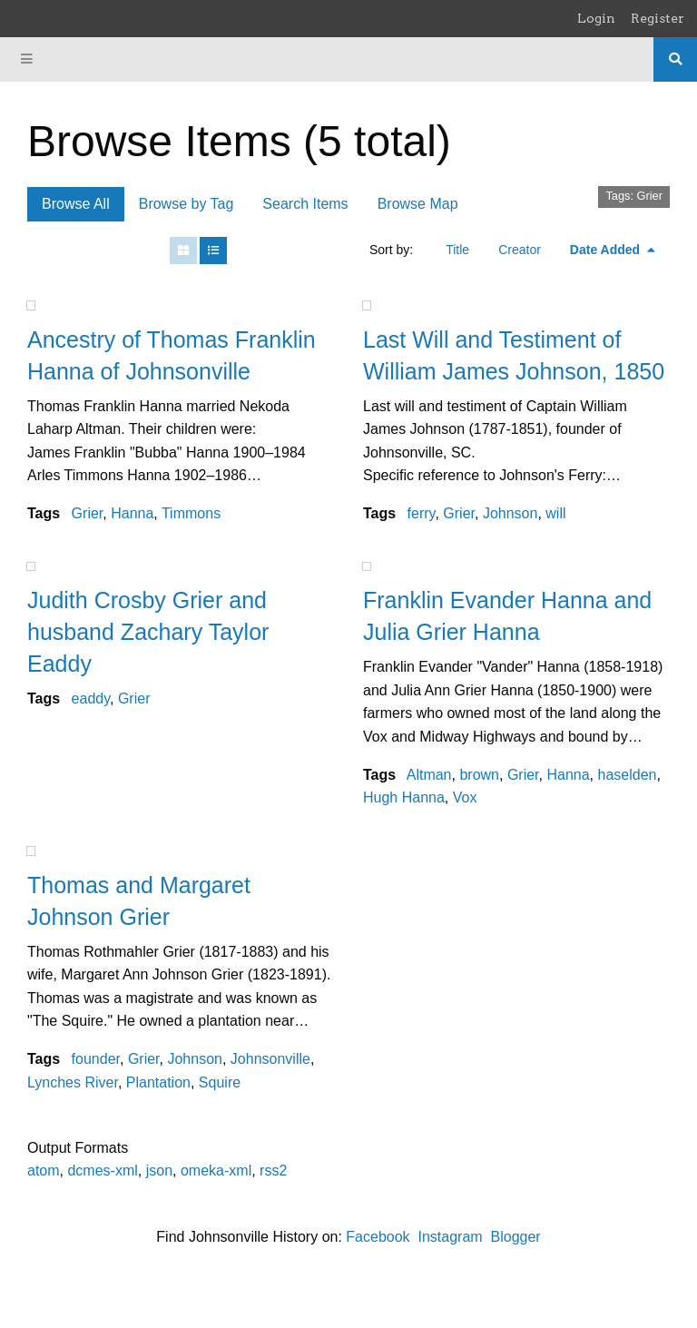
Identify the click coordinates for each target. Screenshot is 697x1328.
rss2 (273, 1170)
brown (479, 774)
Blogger (516, 1236)
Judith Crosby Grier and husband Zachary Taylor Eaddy (148, 631)
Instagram (449, 1236)
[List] (213, 250)
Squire (220, 1082)
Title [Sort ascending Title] (457, 249)
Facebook (377, 1236)
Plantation (158, 1082)
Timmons (191, 513)
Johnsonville (270, 1059)
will (555, 513)
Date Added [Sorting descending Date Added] (606, 249)
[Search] (675, 59)
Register (657, 18)
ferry (421, 513)
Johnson (510, 513)
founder (96, 1059)
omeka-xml (216, 1170)
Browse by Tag (186, 203)
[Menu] (27, 59)
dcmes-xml (102, 1170)
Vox (465, 797)
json (159, 1170)
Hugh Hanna (404, 797)
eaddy (91, 698)
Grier (87, 513)
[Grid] (183, 250)
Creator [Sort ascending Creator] (519, 249)
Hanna (132, 513)
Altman (429, 774)
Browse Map (418, 203)
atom (43, 1170)
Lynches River (72, 1082)
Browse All (76, 203)
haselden (626, 774)
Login (596, 18)
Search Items (305, 203)
